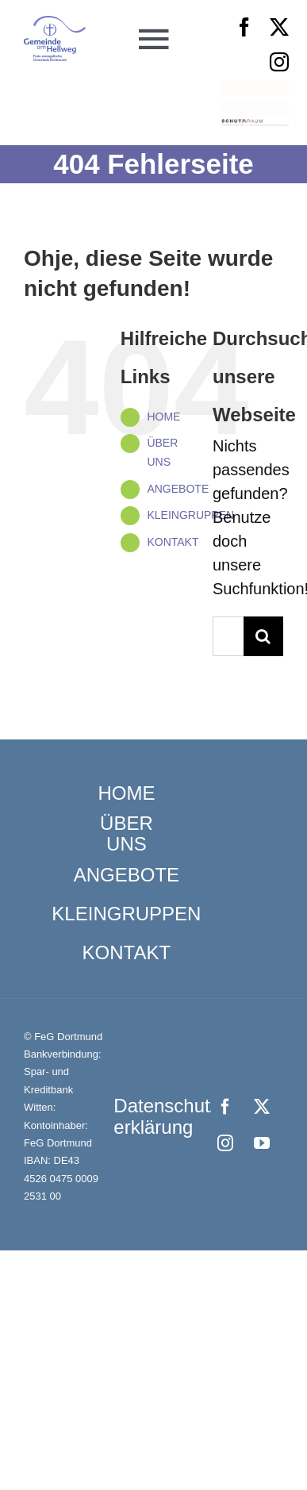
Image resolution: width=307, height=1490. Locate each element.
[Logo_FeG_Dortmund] (55, 24)
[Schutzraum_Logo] (255, 127)
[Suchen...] (228, 636)
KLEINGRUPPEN (190, 515)
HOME (163, 416)
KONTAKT (172, 542)
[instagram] (279, 61)
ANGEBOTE (178, 488)
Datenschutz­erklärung (169, 1116)
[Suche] (263, 636)
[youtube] (262, 1143)
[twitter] (279, 26)
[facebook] (244, 26)
